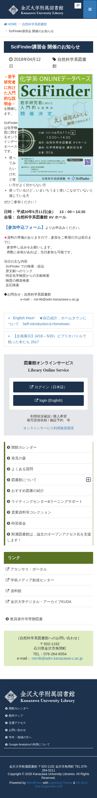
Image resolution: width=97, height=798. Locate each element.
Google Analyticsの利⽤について (29, 744)
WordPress (34, 783)
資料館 (16, 591)
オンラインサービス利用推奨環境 (48, 428)
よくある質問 (22, 469)
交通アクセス (17, 722)
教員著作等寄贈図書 (26, 619)
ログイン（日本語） (51, 387)
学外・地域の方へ (20, 737)
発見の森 (18, 458)
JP (78, 5)
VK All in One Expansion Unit (61, 784)
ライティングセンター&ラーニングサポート (47, 501)
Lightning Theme (60, 783)
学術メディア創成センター (32, 580)
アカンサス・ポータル (29, 569)
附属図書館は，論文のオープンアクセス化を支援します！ (49, 537)
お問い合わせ (17, 730)
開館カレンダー (24, 447)
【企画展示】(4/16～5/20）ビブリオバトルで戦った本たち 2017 (47, 339)
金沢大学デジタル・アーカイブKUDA (41, 602)
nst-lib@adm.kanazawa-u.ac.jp (57, 658)
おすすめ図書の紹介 (27, 491)
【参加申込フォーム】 (24, 227)
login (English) (51, 400)
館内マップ (16, 715)
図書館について (24, 480)
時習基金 (18, 523)
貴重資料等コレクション (31, 512)
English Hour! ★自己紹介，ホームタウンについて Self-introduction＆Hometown (47, 321)
